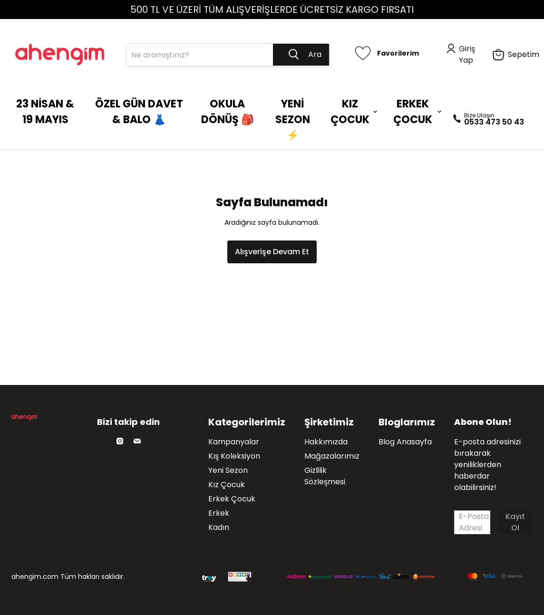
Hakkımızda (326, 441)
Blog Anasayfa (405, 441)
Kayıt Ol (515, 522)
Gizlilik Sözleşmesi (324, 476)
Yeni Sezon (228, 470)
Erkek (218, 513)
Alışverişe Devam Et (272, 251)
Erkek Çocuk (231, 498)
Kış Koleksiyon (234, 456)
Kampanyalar (233, 441)
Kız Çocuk (226, 484)
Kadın (218, 527)
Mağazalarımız (331, 456)
